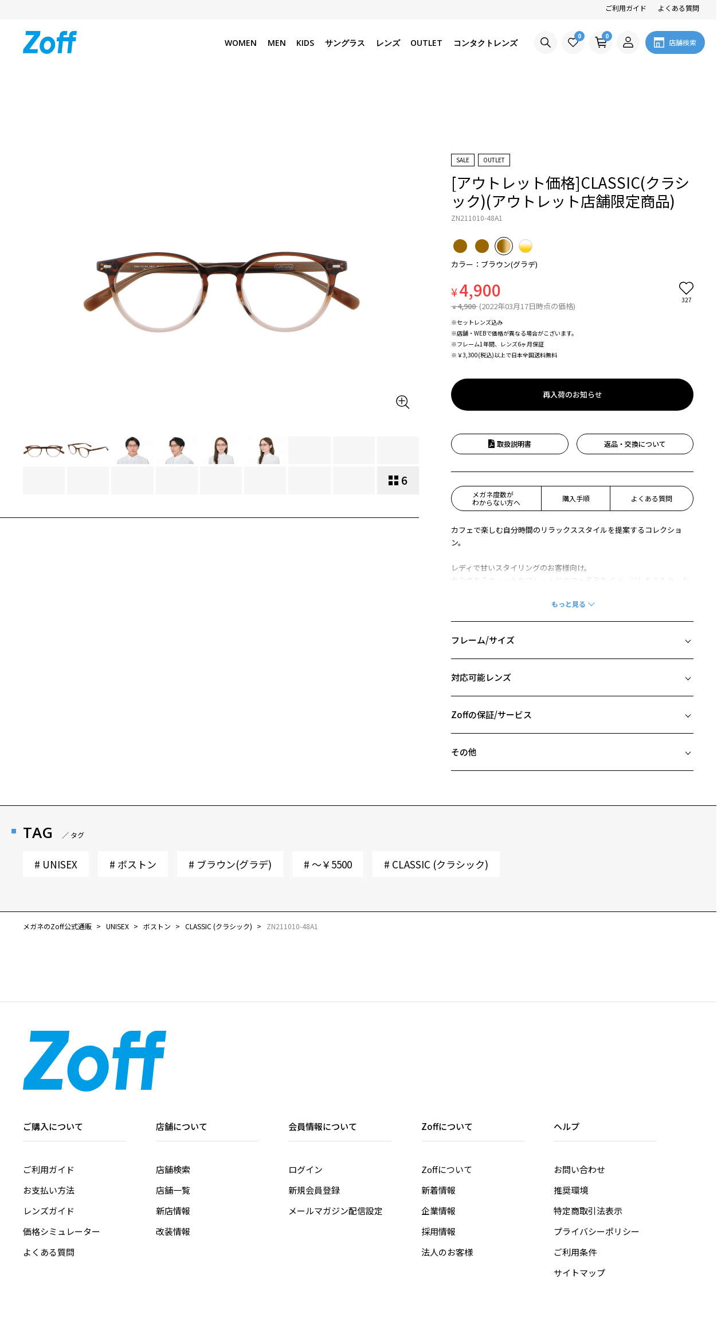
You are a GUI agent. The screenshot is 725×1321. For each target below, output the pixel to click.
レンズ (388, 42)
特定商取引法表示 (588, 1145)
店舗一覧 (173, 1125)
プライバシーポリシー (597, 1166)
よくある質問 (678, 8)
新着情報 (438, 1125)
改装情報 (173, 1166)
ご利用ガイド (625, 8)
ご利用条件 (575, 1186)
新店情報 (173, 1145)
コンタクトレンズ (485, 42)
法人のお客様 (447, 1186)
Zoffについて (446, 1104)
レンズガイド (49, 1145)
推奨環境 (571, 1125)
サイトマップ (579, 1207)
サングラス (345, 42)
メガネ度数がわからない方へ (496, 433)
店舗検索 (173, 1104)
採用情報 (438, 1166)
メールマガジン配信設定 (335, 1145)
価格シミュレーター (61, 1166)
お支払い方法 (49, 1125)
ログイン (305, 1104)
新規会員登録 (314, 1125)
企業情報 (438, 1145)
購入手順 (576, 433)
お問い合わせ (579, 1104)
